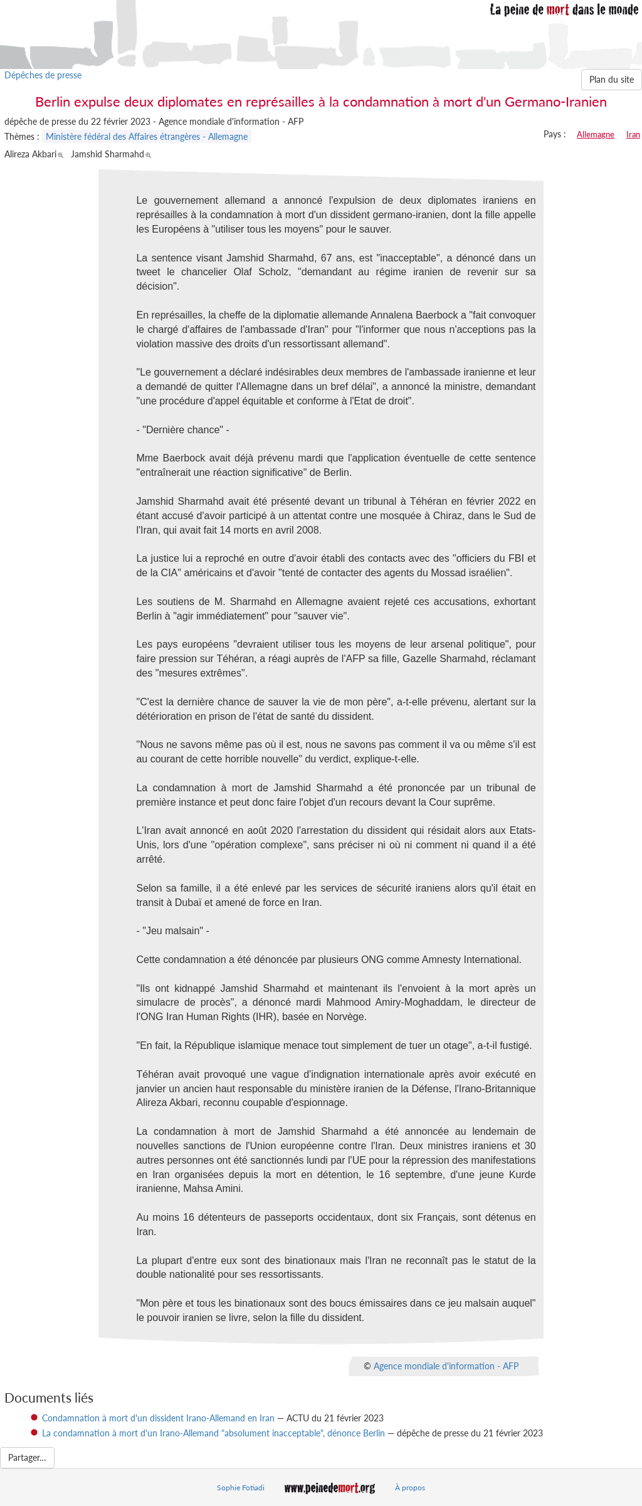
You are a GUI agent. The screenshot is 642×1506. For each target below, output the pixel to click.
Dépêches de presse (43, 75)
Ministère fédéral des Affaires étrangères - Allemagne (147, 136)
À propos (410, 1487)
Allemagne (595, 134)
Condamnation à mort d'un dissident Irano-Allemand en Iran (158, 1418)
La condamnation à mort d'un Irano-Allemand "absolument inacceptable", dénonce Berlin (213, 1433)
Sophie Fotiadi (241, 1487)
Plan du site (611, 79)
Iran (633, 134)
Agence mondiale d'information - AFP (446, 1365)
